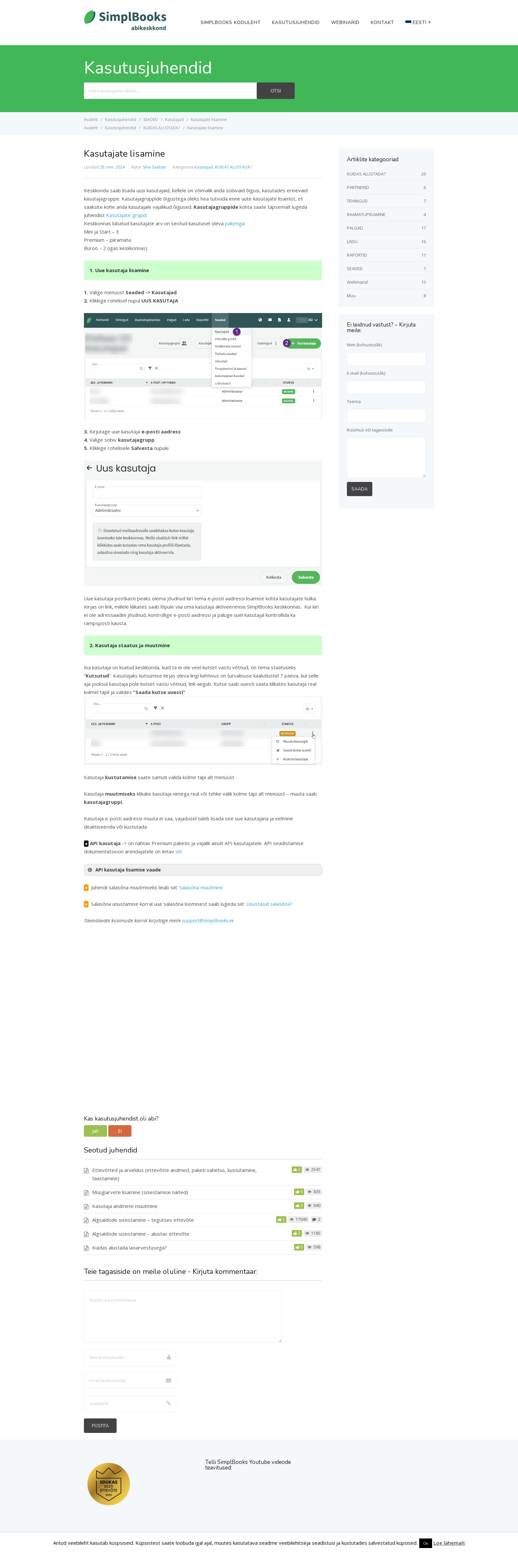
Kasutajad (204, 167)
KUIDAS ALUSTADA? (233, 167)
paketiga (234, 223)
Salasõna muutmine (201, 887)
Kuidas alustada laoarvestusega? (129, 1247)
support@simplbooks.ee (208, 920)
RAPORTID (357, 255)
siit (178, 851)
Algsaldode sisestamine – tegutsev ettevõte (143, 1220)
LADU (352, 241)
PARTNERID (358, 187)
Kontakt (382, 22)
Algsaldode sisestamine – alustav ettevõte (140, 1233)
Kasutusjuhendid (296, 22)
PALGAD (355, 228)
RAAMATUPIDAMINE (366, 214)
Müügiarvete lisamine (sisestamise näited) (140, 1192)
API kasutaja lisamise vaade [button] (124, 870)
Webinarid (345, 22)
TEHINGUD (357, 201)
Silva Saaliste (154, 167)
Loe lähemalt (449, 1542)
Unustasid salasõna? (269, 904)
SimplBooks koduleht (231, 22)
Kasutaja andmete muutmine (125, 1206)
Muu (351, 296)
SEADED (355, 268)
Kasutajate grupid (126, 215)
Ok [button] (425, 1543)
